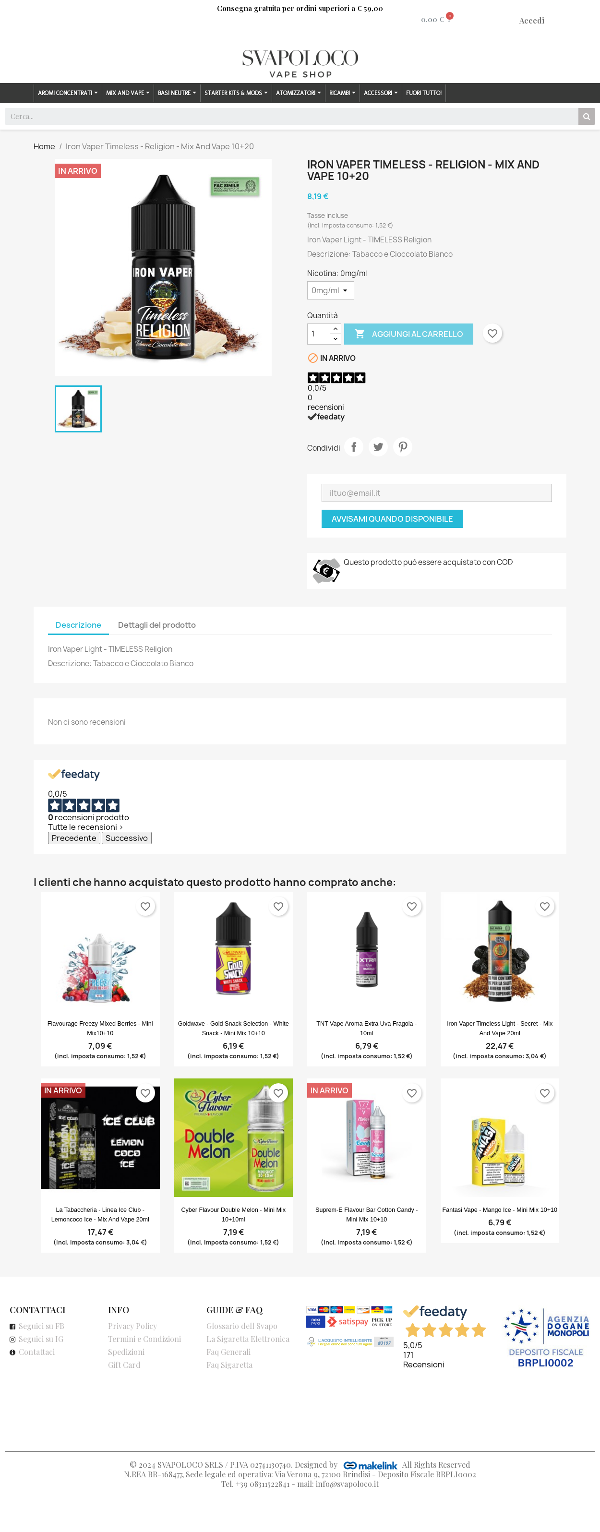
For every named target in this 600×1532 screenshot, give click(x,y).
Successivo (127, 838)
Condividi (353, 446)
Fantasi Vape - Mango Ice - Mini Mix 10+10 (500, 1210)
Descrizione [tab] (78, 625)
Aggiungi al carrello (408, 334)
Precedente (74, 838)
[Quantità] (318, 334)
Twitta (378, 446)
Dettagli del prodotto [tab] (157, 625)
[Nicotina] (330, 290)
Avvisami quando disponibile (392, 519)
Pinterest (402, 446)
